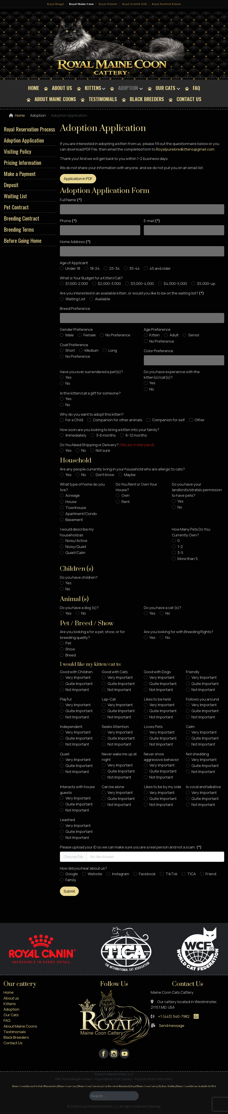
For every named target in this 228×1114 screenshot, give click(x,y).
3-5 (180, 552)
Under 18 (72, 268)
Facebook (147, 873)
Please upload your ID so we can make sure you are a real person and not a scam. (131, 847)
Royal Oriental (108, 4)
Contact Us (189, 98)
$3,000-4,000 (142, 283)
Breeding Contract (21, 218)
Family (70, 879)
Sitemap (155, 1106)
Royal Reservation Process (29, 129)
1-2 (180, 546)
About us (62, 87)
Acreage (72, 495)
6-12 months (136, 435)
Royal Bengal (55, 4)
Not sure (103, 450)
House (71, 501)
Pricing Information (22, 162)
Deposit (11, 185)
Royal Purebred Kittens (166, 4)
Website (95, 873)
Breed (70, 655)
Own (126, 495)
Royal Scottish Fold (134, 4)
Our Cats (165, 87)
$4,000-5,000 (175, 283)
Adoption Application (24, 140)
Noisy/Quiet (75, 546)
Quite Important (79, 683)
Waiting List (15, 196)
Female (89, 334)
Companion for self (168, 419)
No (67, 383)
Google (71, 873)
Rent (126, 501)
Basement (74, 519)
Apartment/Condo (81, 513)
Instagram (120, 873)
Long (112, 350)
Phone (68, 220)
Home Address (75, 241)
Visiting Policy (17, 151)
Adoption (128, 87)
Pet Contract (16, 207)
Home (33, 87)
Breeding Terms (19, 229)
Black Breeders (147, 98)
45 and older (160, 268)
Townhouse (75, 507)
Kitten (154, 334)
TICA (191, 873)
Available (102, 298)
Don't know (105, 474)
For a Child (74, 419)
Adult (174, 334)
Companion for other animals (117, 419)
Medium (91, 350)
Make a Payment (20, 174)
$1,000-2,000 (76, 283)
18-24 (95, 268)
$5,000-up (206, 283)
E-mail (152, 220)
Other (200, 419)
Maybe (130, 474)
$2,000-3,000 (109, 283)
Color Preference (158, 350)
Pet (68, 643)
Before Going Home (22, 240)
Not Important (77, 689)
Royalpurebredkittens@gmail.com (185, 149)
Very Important (78, 677)
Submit (69, 891)
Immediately (75, 435)
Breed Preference (75, 308)
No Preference (118, 334)
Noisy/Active (76, 540)
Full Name (71, 199)
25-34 (114, 268)
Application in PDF (78, 178)
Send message (171, 1025)
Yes (68, 377)
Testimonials (103, 98)
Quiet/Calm (75, 552)
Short (70, 350)
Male (69, 334)
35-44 (134, 268)
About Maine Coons (55, 98)
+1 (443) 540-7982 (173, 1016)
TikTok (171, 873)
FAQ (196, 87)
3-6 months (106, 435)
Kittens (93, 87)
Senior (194, 334)
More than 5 (187, 558)
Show (70, 649)
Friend (211, 873)
